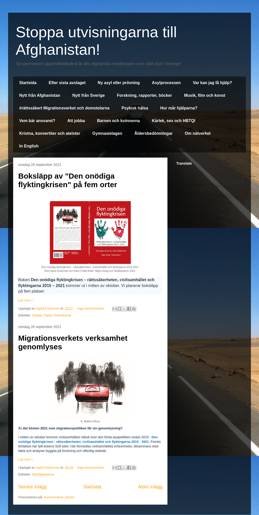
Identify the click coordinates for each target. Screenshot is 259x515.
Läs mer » (25, 300)
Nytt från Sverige (88, 95)
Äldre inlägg (150, 486)
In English (28, 146)
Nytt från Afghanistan (39, 95)
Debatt (37, 315)
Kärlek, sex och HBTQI (174, 121)
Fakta (48, 315)
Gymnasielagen (107, 133)
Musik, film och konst (204, 95)
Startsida (27, 83)
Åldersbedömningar (153, 133)
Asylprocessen (166, 83)
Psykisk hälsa (135, 108)
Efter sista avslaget (67, 83)
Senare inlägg (32, 486)
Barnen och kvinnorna (118, 121)
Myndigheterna (43, 474)
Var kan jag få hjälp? (212, 83)
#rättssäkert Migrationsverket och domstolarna (64, 108)
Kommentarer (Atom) (59, 497)
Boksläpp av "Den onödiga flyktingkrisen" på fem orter (67, 180)
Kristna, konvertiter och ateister (49, 133)
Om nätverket (197, 133)
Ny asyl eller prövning (119, 83)
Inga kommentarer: (91, 308)
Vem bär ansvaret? (37, 121)
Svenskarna (62, 315)
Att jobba (76, 121)
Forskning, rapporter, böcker (144, 95)
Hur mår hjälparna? (179, 108)
